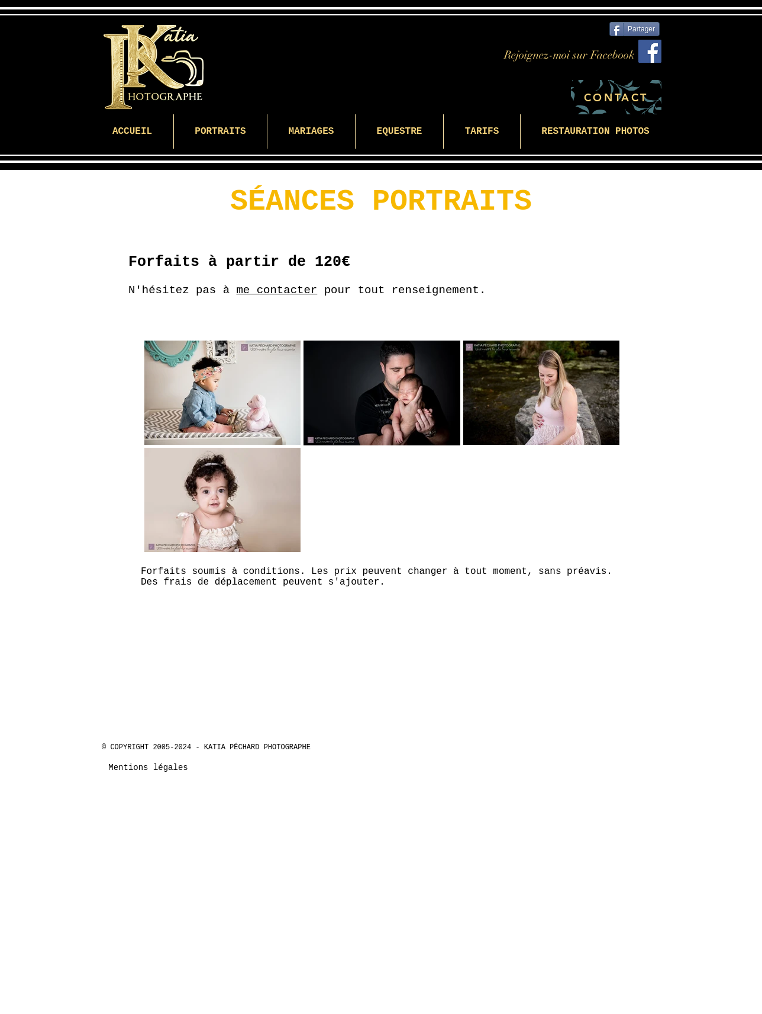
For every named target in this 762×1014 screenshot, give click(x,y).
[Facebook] (649, 51)
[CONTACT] (616, 97)
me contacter (276, 290)
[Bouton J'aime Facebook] (580, 755)
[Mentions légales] (148, 768)
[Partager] (634, 29)
